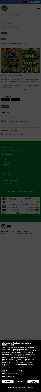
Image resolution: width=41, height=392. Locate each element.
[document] (20, 355)
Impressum (11, 387)
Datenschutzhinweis (20, 387)
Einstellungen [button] (29, 387)
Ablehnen (7, 382)
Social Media (9, 373)
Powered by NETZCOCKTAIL (20, 390)
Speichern (20, 382)
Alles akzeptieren (33, 382)
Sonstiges (9, 376)
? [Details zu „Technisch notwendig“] (21, 371)
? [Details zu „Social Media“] (16, 373)
